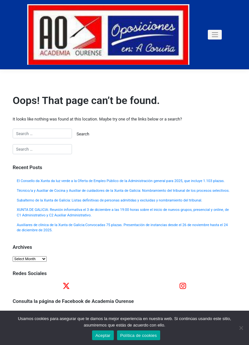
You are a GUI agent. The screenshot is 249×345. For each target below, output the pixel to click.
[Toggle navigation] (215, 35)
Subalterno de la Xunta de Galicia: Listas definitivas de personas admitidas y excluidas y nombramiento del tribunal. (109, 200)
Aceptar (103, 335)
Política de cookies (138, 335)
